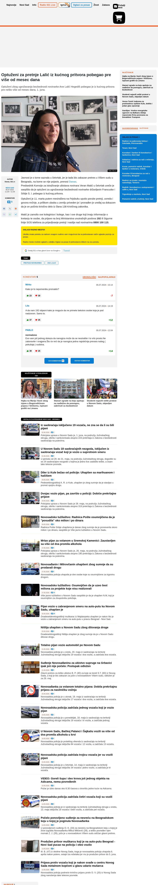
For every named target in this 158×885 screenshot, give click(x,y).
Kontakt (28, 876)
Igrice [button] (63, 8)
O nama (6, 876)
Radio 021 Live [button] (47, 8)
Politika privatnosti (69, 876)
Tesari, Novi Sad (129, 267)
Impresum (37, 876)
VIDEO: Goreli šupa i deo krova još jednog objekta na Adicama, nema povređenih (75, 766)
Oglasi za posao (131, 256)
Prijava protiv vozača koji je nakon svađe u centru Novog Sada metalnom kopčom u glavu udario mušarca (77, 850)
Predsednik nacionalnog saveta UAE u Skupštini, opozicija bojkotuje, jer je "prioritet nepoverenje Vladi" (138, 88)
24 (53, 599)
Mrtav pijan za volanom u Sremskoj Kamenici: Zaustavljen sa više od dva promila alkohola (78, 528)
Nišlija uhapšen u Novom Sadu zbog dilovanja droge (74, 613)
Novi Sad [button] (24, 8)
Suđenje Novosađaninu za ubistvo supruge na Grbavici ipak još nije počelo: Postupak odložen (76, 650)
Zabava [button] (106, 8)
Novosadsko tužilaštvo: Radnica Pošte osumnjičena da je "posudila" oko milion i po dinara (78, 504)
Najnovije (127, 58)
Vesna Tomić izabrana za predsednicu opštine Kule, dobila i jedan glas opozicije (137, 164)
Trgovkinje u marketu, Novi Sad (136, 313)
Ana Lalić (51, 249)
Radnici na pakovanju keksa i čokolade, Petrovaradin (135, 261)
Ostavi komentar (82, 346)
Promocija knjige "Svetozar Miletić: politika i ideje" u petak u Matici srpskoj (139, 68)
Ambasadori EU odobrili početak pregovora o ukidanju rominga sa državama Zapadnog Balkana (139, 78)
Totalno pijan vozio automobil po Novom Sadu (70, 630)
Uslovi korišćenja (51, 876)
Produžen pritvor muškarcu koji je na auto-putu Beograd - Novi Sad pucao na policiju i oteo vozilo (78, 829)
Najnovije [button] (11, 8)
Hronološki (89, 263)
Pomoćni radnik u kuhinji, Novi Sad (137, 318)
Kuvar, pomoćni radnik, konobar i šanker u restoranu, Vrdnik (137, 287)
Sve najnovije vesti (144, 125)
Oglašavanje (17, 876)
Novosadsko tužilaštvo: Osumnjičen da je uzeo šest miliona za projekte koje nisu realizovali (74, 572)
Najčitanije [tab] (143, 189)
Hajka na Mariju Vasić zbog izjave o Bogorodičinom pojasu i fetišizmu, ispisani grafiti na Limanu (34, 390)
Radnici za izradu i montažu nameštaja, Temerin (134, 301)
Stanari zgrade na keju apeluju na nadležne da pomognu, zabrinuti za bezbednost (69, 389)
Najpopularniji (106, 263)
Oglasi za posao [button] (81, 8)
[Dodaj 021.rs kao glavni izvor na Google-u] (42, 236)
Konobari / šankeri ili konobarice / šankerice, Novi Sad (137, 273)
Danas (72, 167)
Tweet (66, 236)
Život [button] (96, 8)
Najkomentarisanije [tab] (130, 189)
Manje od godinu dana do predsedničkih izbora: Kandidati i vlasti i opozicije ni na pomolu (139, 98)
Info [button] (34, 8)
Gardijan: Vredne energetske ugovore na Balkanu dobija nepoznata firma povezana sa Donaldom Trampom (135, 174)
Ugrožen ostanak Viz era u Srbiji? (139, 62)
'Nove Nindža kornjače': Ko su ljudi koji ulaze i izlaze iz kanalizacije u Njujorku (138, 107)
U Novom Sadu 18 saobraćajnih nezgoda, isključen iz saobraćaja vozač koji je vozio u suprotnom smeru (75, 436)
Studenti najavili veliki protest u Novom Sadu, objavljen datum (101, 389)
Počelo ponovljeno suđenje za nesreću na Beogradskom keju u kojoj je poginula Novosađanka (77, 805)
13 (53, 578)
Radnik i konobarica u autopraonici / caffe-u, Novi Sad (138, 308)
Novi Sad (10, 173)
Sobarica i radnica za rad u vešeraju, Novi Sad (138, 280)
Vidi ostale (148, 248)
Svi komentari (56, 346)
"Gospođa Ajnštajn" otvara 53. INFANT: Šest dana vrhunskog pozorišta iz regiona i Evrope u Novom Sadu (138, 117)
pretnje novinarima (32, 249)
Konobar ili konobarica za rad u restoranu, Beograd (136, 294)
